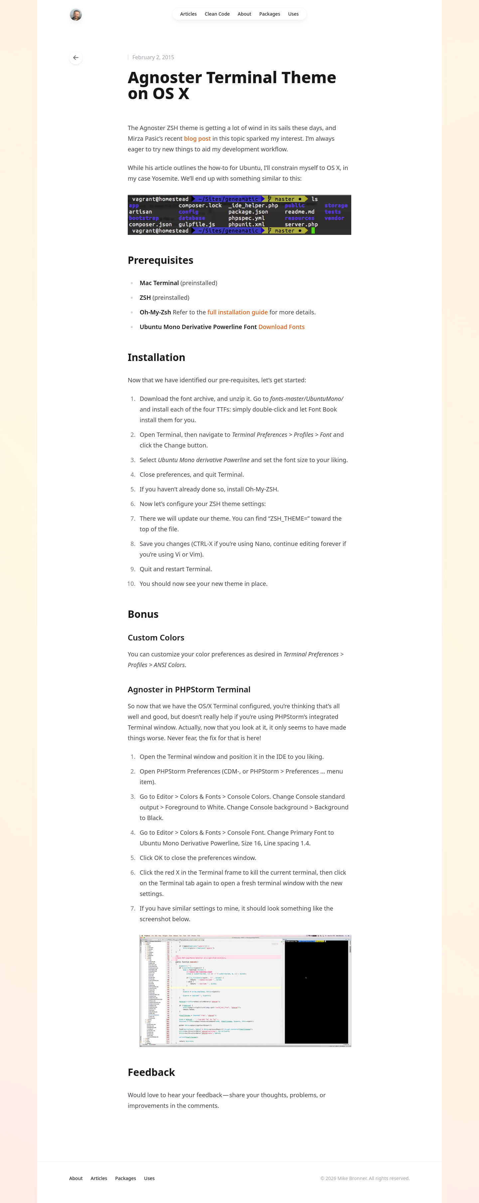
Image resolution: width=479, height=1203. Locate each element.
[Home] (76, 15)
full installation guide (237, 312)
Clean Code (217, 14)
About (244, 14)
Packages (269, 14)
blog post (197, 138)
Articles (188, 14)
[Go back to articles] (75, 58)
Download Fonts (281, 327)
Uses (293, 14)
